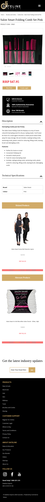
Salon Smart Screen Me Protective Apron (22, 249)
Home (2, 14)
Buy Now (9, 88)
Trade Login (24, 88)
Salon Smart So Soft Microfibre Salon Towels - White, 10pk (22, 321)
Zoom (9, 66)
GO (32, 370)
